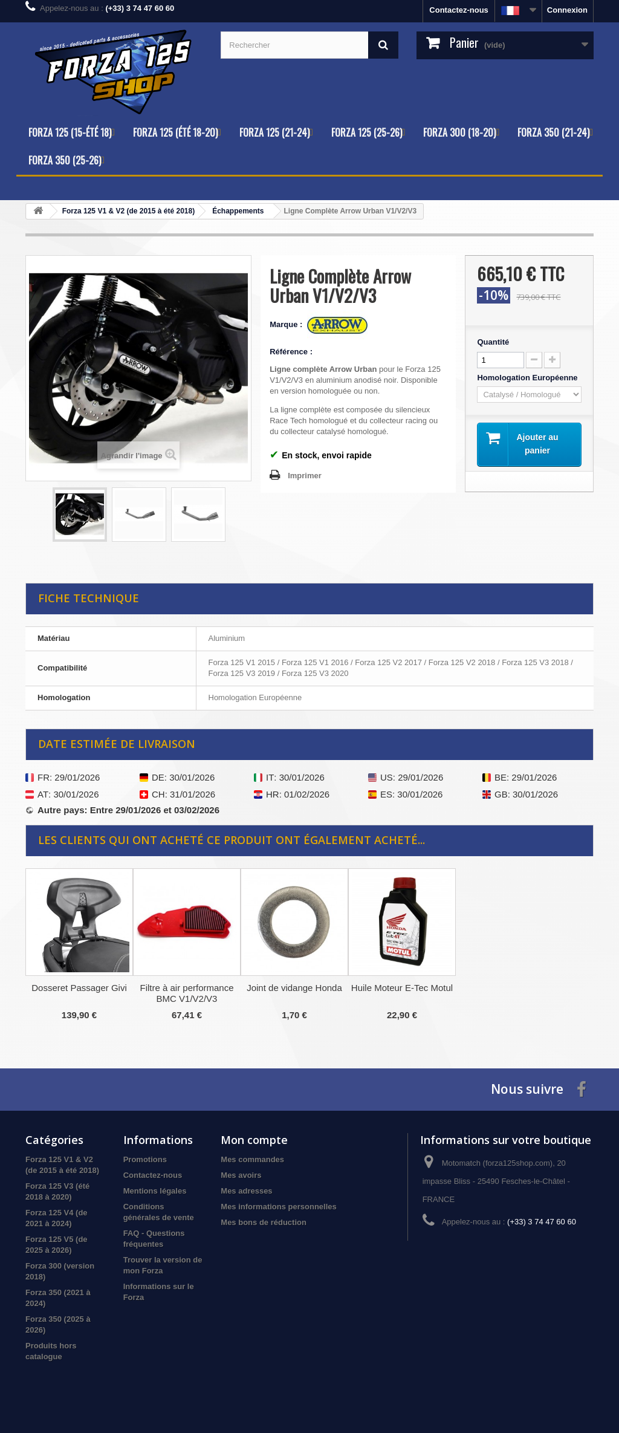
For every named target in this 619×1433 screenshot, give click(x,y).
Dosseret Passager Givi (79, 988)
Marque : (287, 324)
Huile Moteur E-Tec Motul (402, 988)
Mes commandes (252, 1159)
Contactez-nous (458, 10)
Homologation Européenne (528, 377)
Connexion (567, 10)
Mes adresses (246, 1190)
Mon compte (254, 1139)
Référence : (291, 351)
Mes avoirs (241, 1175)
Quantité (493, 341)
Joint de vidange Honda (294, 988)
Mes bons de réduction (263, 1222)
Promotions (145, 1159)
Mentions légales (155, 1190)
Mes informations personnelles (278, 1206)
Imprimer (305, 475)
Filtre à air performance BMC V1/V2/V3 (186, 993)
